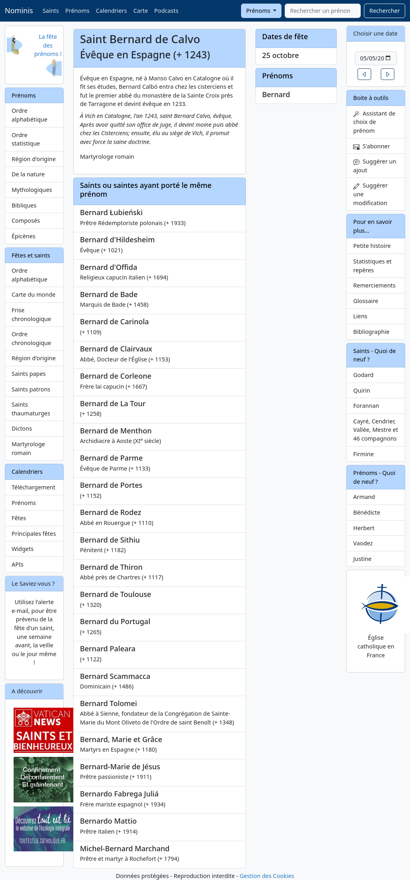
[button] (364, 74)
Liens (360, 316)
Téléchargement (33, 487)
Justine (362, 559)
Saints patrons (31, 389)
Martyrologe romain (28, 448)
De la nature (28, 174)
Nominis (19, 10)
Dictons (22, 428)
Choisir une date (375, 33)
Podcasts (166, 10)
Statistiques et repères (372, 265)
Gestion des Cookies (266, 876)
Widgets (23, 549)
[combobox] (323, 11)
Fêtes (19, 518)
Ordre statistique (26, 139)
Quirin (361, 390)
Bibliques (24, 205)
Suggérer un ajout (374, 166)
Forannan (366, 405)
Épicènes (24, 236)
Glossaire (365, 301)
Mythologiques (32, 190)
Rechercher (384, 10)
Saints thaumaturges (31, 409)
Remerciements (374, 285)
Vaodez (363, 543)
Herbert (363, 528)
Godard (363, 375)
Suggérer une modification (370, 194)
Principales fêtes (34, 533)
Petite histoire (372, 245)
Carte (140, 10)
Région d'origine (34, 159)
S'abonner (371, 146)
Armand (364, 497)
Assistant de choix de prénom (374, 122)
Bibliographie (371, 331)
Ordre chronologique (31, 338)
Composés (26, 220)
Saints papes (29, 373)
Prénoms (77, 10)
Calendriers (111, 10)
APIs (18, 564)
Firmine (363, 454)
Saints (50, 10)
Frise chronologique (31, 314)
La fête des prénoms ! (47, 45)
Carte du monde (34, 294)
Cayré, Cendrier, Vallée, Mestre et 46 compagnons (375, 429)
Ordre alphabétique (29, 115)
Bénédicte (366, 512)
